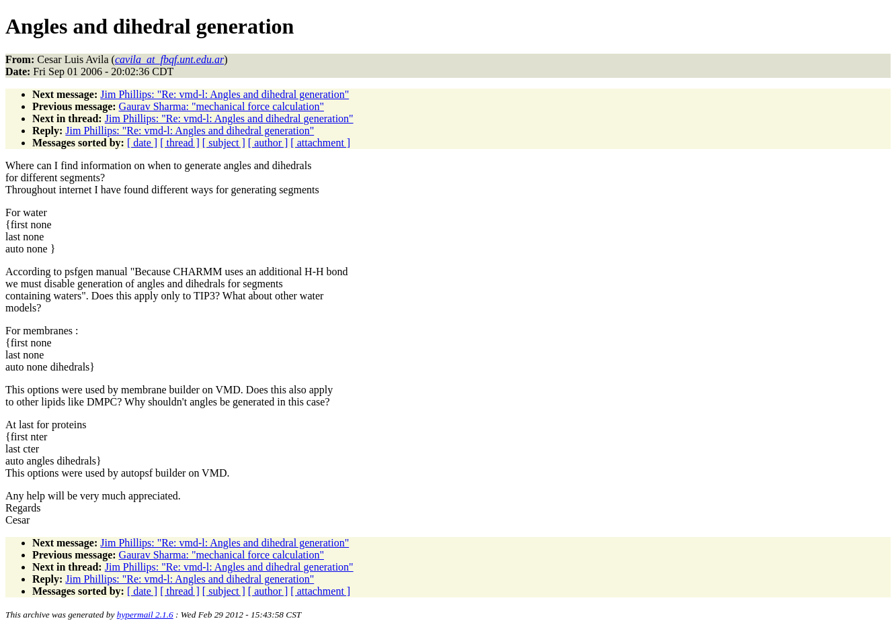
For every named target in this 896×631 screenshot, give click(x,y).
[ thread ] (180, 142)
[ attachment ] (320, 142)
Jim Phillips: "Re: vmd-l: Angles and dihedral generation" (224, 94)
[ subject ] (223, 142)
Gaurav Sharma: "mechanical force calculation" (221, 106)
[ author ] (268, 142)
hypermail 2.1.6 (145, 615)
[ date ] (142, 142)
